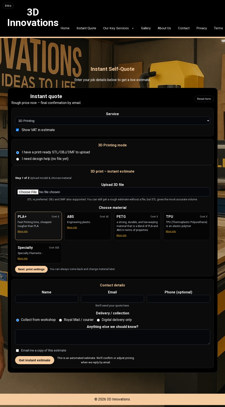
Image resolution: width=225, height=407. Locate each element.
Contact (184, 28)
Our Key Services (118, 28)
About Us (164, 28)
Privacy (202, 28)
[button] (38, 226)
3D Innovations (33, 17)
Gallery (146, 28)
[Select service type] (112, 121)
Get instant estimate (34, 362)
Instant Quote (86, 28)
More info (23, 231)
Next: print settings (31, 269)
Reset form (204, 98)
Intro (8, 5)
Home (65, 28)
